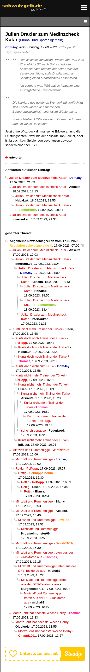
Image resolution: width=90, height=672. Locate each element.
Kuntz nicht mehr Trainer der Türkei (37, 329)
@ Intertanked (22, 52)
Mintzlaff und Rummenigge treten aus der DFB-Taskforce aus (44, 598)
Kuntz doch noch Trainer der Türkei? (40, 338)
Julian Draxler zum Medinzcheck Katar (39, 187)
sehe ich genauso (33, 430)
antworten (16, 157)
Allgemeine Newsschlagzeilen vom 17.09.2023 (44, 241)
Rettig (19, 468)
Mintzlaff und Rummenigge (31, 450)
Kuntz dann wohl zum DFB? (34, 366)
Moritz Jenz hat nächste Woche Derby (39, 613)
